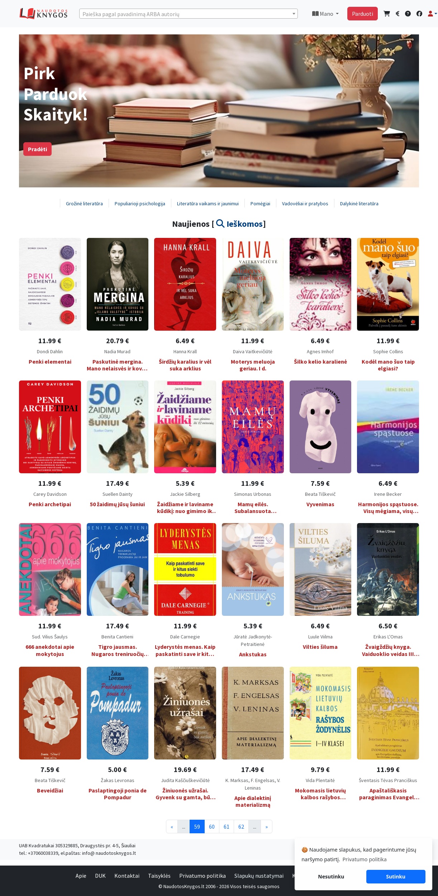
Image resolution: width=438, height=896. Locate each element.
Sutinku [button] (395, 876)
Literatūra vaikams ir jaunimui (208, 203)
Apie (81, 875)
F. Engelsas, (264, 780)
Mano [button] (323, 13)
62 (241, 826)
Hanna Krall (185, 351)
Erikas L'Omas (388, 636)
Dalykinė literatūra (359, 203)
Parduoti (362, 13)
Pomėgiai (260, 203)
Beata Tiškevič (320, 494)
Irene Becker (388, 494)
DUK (100, 875)
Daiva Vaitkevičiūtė (252, 351)
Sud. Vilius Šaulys (50, 636)
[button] (432, 13)
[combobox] (188, 14)
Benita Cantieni (117, 636)
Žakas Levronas (117, 780)
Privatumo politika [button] (364, 859)
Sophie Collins (388, 351)
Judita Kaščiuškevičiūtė (185, 780)
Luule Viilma (320, 636)
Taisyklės (159, 875)
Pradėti (37, 149)
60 (212, 826)
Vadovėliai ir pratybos (305, 203)
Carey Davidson (50, 494)
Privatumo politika (202, 875)
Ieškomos (239, 223)
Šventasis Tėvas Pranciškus (388, 780)
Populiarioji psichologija (140, 203)
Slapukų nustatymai (259, 875)
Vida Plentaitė (320, 780)
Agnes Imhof (320, 351)
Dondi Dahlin (50, 351)
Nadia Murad (117, 351)
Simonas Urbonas (252, 494)
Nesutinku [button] (331, 876)
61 (226, 826)
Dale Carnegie (185, 636)
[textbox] (188, 14)
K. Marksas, (238, 780)
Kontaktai (126, 875)
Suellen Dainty (118, 494)
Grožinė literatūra (84, 203)
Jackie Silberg (185, 494)
